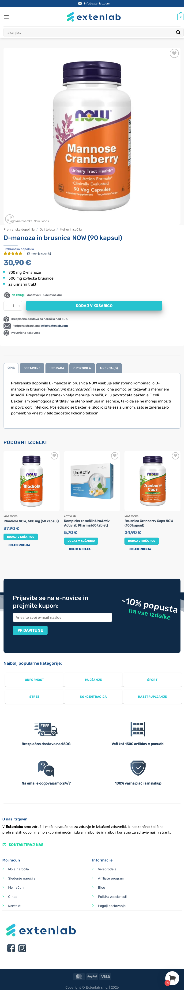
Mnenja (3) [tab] (109, 368)
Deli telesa (47, 229)
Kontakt (14, 906)
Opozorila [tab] (82, 368)
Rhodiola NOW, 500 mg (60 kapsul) (31, 521)
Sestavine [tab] (32, 368)
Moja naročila (18, 869)
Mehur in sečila (71, 229)
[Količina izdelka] (13, 306)
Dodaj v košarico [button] (20, 537)
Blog (101, 888)
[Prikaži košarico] (180, 16)
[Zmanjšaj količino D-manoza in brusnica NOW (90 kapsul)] (6, 306)
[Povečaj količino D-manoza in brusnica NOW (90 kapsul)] (19, 306)
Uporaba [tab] (56, 368)
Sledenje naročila (21, 878)
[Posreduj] (178, 32)
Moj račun (16, 888)
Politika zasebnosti (112, 897)
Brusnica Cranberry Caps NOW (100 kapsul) (148, 523)
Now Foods (41, 221)
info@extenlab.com (97, 3)
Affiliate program (111, 878)
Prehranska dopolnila (19, 229)
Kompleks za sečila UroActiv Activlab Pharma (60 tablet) (86, 523)
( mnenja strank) (39, 253)
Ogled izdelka (19, 545)
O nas (12, 897)
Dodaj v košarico (94, 305)
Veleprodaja (107, 869)
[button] (6, 17)
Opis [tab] (11, 368)
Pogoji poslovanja (112, 906)
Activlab (70, 516)
